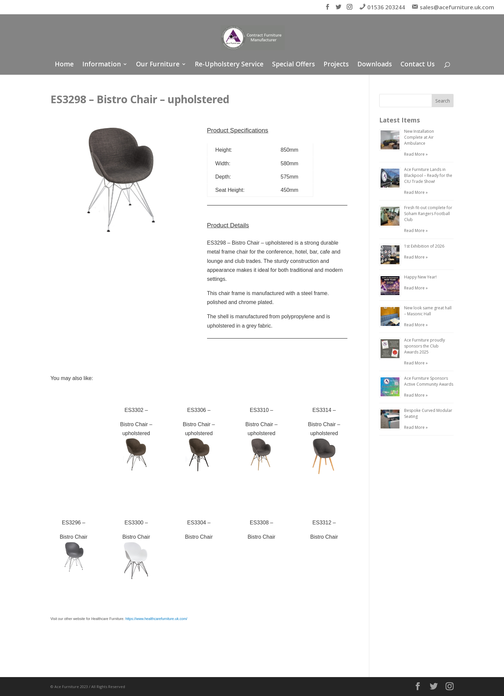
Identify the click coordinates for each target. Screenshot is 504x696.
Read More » (416, 154)
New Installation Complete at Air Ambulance (419, 137)
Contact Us (417, 65)
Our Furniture (158, 65)
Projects (336, 65)
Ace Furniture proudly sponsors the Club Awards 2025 (424, 346)
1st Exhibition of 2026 (424, 246)
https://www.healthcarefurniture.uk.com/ (156, 619)
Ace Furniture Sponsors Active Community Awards (428, 381)
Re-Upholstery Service (229, 65)
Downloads (374, 65)
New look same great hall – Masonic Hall (428, 311)
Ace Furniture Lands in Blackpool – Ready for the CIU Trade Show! (428, 175)
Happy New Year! (420, 277)
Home (64, 65)
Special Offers (293, 65)
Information (101, 65)
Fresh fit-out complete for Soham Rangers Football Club (428, 213)
